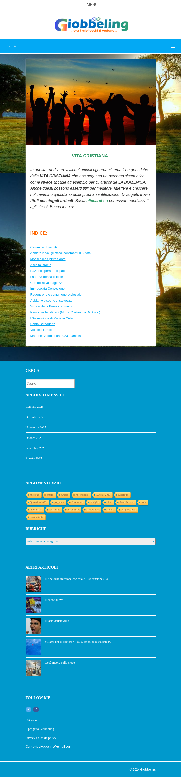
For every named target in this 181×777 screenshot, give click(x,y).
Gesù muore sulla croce (60, 662)
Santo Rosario (126, 502)
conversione (92, 509)
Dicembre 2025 (35, 417)
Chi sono (31, 720)
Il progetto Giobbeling (40, 729)
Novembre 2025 (36, 427)
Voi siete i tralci (41, 330)
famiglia (94, 502)
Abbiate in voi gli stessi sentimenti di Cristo (60, 253)
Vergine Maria (128, 509)
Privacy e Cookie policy (41, 738)
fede (143, 502)
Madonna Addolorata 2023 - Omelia (55, 336)
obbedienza (36, 509)
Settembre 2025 (36, 448)
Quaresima (77, 502)
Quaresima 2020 (38, 502)
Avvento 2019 (103, 494)
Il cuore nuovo (54, 600)
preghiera (59, 502)
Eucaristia (123, 494)
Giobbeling (148, 769)
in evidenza (73, 509)
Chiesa (64, 494)
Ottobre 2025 (34, 437)
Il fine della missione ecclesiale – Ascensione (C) (76, 579)
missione (34, 494)
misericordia (82, 494)
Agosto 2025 (34, 458)
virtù (109, 502)
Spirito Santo (36, 517)
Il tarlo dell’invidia (57, 621)
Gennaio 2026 (34, 406)
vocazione (54, 509)
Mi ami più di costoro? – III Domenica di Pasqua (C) (78, 641)
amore (50, 494)
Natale (110, 509)
